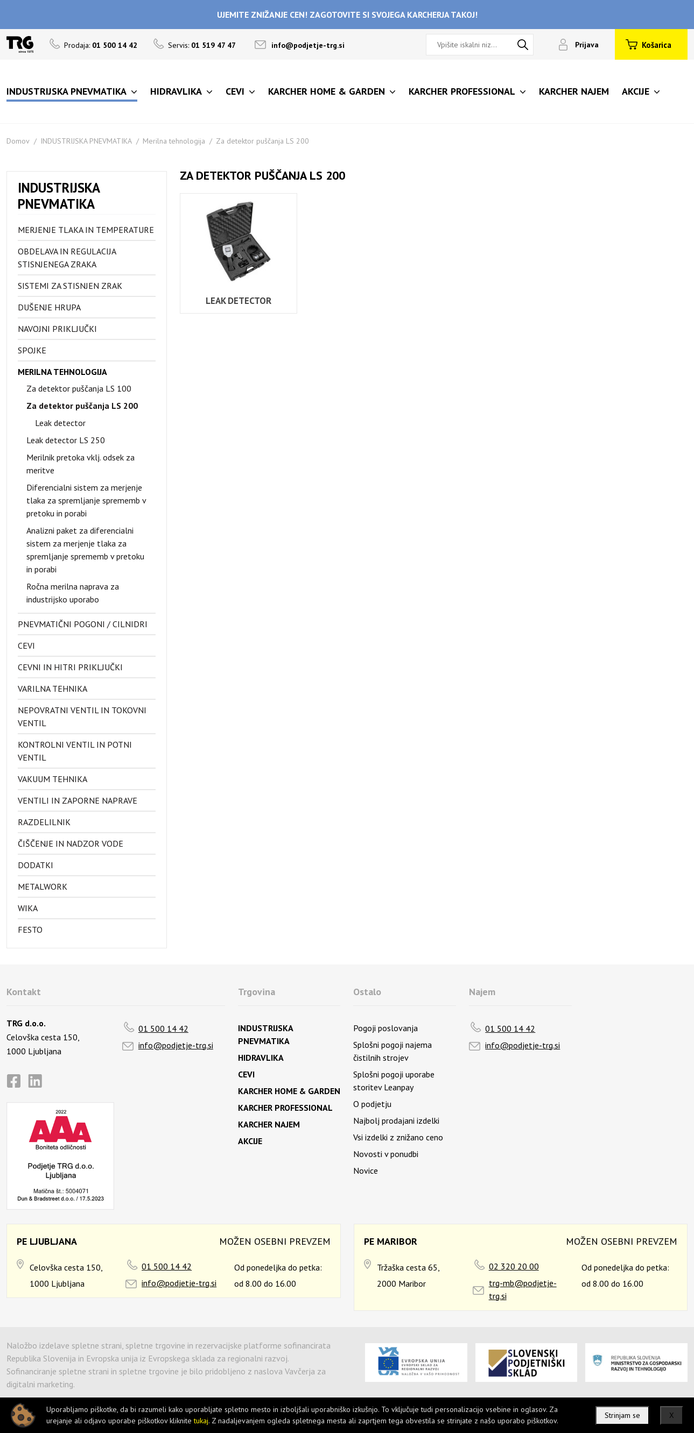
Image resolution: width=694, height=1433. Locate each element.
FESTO (30, 929)
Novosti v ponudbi (385, 1153)
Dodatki (35, 865)
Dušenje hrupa (49, 307)
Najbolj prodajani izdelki (396, 1120)
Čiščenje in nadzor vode (70, 843)
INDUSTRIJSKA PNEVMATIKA (86, 141)
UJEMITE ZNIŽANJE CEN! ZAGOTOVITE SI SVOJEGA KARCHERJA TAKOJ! (347, 14)
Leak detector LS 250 (65, 440)
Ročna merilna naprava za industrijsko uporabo (72, 593)
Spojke (32, 350)
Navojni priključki (57, 328)
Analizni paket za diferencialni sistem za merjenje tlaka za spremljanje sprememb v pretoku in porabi (85, 549)
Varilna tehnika (52, 688)
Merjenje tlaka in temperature (86, 229)
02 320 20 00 (514, 1266)
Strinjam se (622, 1415)
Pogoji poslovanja (385, 1028)
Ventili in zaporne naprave (77, 800)
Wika (28, 908)
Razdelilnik (44, 822)
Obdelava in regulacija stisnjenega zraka (67, 257)
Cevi (26, 645)
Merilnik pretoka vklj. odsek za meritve (80, 464)
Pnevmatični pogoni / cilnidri (83, 624)
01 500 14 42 (163, 1028)
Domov (18, 141)
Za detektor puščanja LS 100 (78, 388)
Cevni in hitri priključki (70, 667)
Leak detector (60, 422)
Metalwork (42, 886)
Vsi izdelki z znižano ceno (398, 1137)
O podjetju (372, 1103)
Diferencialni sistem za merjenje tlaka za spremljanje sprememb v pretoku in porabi (86, 500)
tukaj (201, 1420)
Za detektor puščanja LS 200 (262, 141)
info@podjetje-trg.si (308, 45)
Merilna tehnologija (174, 141)
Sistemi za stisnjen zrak (70, 285)
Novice (365, 1170)
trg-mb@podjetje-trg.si (523, 1289)
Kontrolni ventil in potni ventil (75, 751)
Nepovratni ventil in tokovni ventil (82, 716)
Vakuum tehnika (52, 779)
